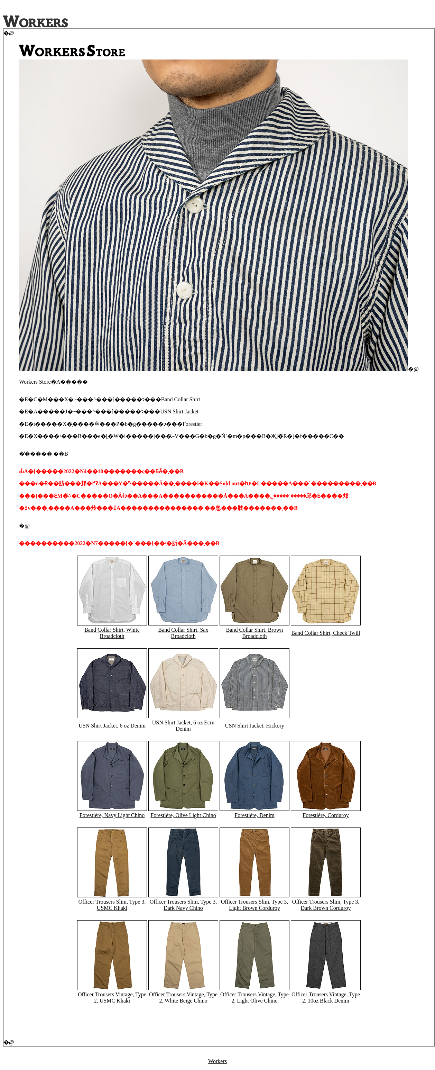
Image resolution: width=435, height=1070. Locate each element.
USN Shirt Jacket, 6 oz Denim (112, 726)
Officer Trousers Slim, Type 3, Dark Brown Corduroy (326, 905)
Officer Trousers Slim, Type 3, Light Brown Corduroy (254, 905)
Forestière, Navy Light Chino (112, 815)
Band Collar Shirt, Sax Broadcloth (183, 633)
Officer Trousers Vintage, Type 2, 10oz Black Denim (325, 997)
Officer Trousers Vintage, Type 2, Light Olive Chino (254, 997)
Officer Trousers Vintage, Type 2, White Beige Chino (183, 997)
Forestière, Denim (254, 815)
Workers (217, 1061)
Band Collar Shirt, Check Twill (325, 633)
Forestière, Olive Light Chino (183, 815)
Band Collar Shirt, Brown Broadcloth (254, 633)
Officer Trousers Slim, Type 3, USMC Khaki (112, 905)
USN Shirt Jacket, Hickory (254, 726)
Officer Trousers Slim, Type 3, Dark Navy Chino (183, 905)
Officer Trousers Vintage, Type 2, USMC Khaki (112, 997)
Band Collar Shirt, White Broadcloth (112, 633)
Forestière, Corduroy (326, 815)
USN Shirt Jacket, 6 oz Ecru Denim (183, 726)
